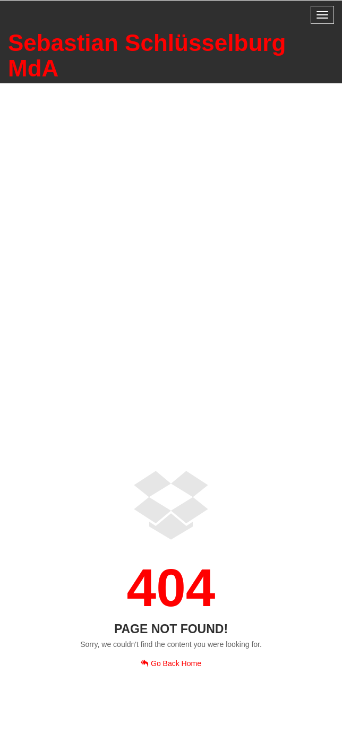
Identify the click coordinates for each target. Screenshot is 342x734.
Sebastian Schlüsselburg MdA (147, 55)
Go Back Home (171, 663)
